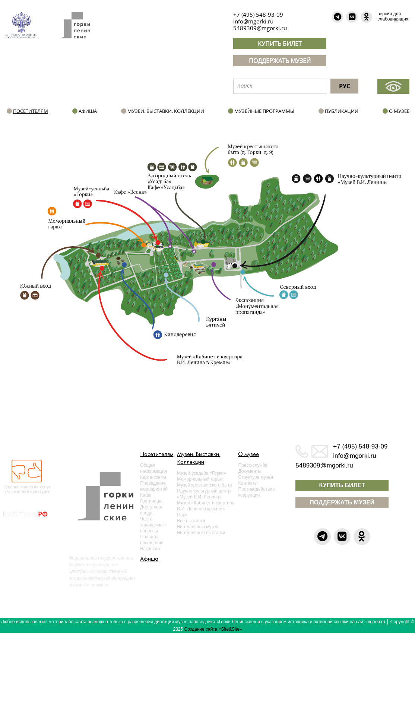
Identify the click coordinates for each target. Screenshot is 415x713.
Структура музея (255, 477)
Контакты (247, 483)
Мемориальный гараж (199, 479)
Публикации (341, 111)
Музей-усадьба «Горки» (201, 473)
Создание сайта (201, 629)
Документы (249, 471)
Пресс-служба (252, 465)
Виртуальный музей (197, 526)
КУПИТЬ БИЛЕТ (280, 43)
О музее (399, 111)
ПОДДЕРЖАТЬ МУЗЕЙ (280, 61)
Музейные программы (264, 111)
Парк (182, 514)
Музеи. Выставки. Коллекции (165, 111)
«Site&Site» (230, 629)
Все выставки (191, 520)
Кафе (145, 495)
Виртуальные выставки (201, 532)
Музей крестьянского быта (204, 485)
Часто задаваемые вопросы (153, 524)
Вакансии (150, 548)
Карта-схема (153, 477)
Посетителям (30, 111)
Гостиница (150, 501)
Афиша (88, 111)
